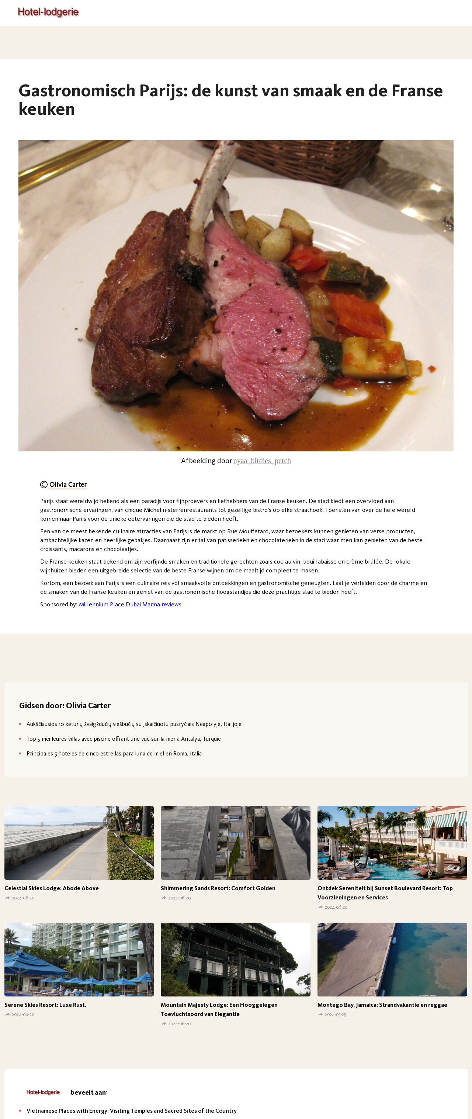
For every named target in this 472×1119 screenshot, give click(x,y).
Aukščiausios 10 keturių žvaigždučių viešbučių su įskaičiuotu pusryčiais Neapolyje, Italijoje (134, 723)
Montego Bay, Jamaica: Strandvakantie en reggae (382, 1004)
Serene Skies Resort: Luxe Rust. (45, 1004)
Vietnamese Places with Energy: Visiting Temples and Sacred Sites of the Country (132, 1110)
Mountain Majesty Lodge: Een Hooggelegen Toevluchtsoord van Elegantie (219, 1009)
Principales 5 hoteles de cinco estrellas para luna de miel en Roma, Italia (114, 753)
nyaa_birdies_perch (262, 461)
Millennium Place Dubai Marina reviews (130, 604)
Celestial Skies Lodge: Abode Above (51, 888)
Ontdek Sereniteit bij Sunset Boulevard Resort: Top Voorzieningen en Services (385, 893)
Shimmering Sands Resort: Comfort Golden (218, 888)
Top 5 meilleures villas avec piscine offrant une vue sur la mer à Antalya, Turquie (124, 738)
